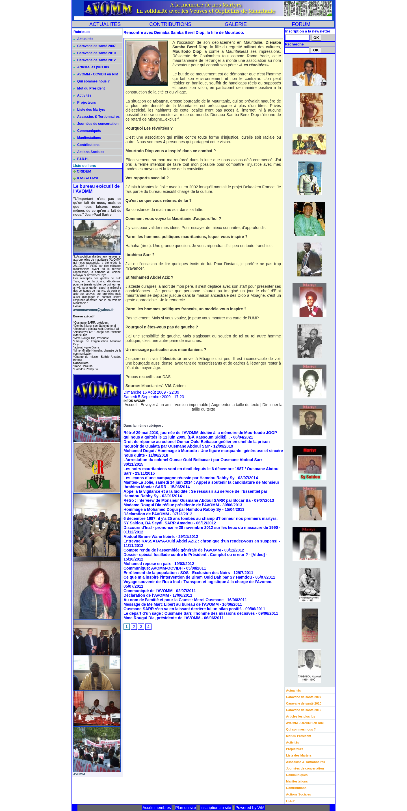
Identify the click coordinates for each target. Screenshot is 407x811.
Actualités (83, 39)
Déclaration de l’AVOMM (146, 514)
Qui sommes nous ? (91, 81)
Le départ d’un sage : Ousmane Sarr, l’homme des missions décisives (189, 613)
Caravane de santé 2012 (94, 60)
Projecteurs (84, 102)
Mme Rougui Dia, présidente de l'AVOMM (162, 618)
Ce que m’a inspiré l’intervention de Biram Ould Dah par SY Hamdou (188, 577)
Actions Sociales (88, 152)
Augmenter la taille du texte (235, 404)
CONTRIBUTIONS (170, 24)
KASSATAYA (88, 178)
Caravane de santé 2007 (94, 46)
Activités (82, 95)
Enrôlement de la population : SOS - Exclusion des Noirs (177, 572)
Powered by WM (250, 807)
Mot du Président (89, 88)
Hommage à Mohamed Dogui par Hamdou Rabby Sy (172, 509)
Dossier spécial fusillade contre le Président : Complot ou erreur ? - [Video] (194, 554)
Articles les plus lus (91, 67)
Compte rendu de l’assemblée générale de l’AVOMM (172, 550)
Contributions (86, 145)
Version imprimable (191, 404)
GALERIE (236, 24)
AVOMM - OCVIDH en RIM (95, 74)
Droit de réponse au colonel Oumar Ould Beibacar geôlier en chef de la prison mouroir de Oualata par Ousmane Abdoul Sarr (197, 443)
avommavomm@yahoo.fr (93, 310)
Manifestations (87, 138)
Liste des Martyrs (89, 110)
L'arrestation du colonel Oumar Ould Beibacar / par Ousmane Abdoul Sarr (193, 459)
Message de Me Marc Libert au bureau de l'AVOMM (171, 604)
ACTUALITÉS (105, 24)
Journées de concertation (95, 124)
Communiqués (87, 131)
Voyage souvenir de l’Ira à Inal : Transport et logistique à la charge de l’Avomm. (198, 581)
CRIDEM (84, 171)
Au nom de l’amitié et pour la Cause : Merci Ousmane (174, 600)
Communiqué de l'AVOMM (148, 590)
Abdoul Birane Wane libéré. (149, 536)
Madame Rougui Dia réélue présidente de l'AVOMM (171, 505)
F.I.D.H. (80, 159)
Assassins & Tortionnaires (96, 117)
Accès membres (156, 807)
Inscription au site (215, 807)
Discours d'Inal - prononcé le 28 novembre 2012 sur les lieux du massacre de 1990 (201, 527)
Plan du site (185, 807)
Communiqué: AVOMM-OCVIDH (153, 568)
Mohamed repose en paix (147, 563)
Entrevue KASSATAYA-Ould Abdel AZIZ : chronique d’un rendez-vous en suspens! (201, 541)
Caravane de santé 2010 (94, 53)
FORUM (301, 24)
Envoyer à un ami (155, 404)
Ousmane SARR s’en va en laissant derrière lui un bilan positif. (183, 609)
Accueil (131, 404)
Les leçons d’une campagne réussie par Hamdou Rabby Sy (179, 478)
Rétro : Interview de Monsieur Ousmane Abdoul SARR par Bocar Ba (187, 500)
